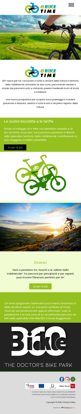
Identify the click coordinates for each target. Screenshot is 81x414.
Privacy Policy (69, 402)
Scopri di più (15, 147)
